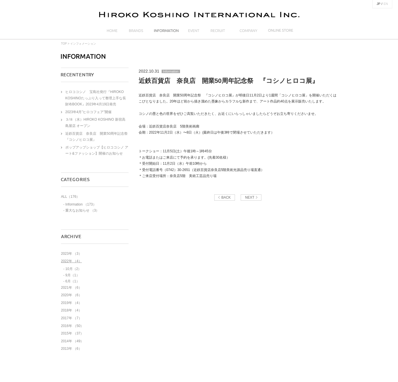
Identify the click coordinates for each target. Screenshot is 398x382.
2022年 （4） (71, 261)
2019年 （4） (71, 303)
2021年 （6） (71, 288)
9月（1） (72, 275)
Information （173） (80, 204)
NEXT (249, 197)
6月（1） (72, 281)
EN (386, 3)
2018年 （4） (71, 310)
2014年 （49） (72, 341)
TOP (64, 43)
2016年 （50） (72, 326)
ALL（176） (70, 197)
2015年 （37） (72, 333)
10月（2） (73, 269)
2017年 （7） (71, 318)
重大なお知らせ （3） (82, 210)
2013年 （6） (71, 349)
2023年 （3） (71, 254)
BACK (226, 197)
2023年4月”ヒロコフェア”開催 (88, 112)
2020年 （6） (71, 295)
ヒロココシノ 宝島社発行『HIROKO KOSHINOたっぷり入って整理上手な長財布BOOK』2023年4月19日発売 (95, 98)
